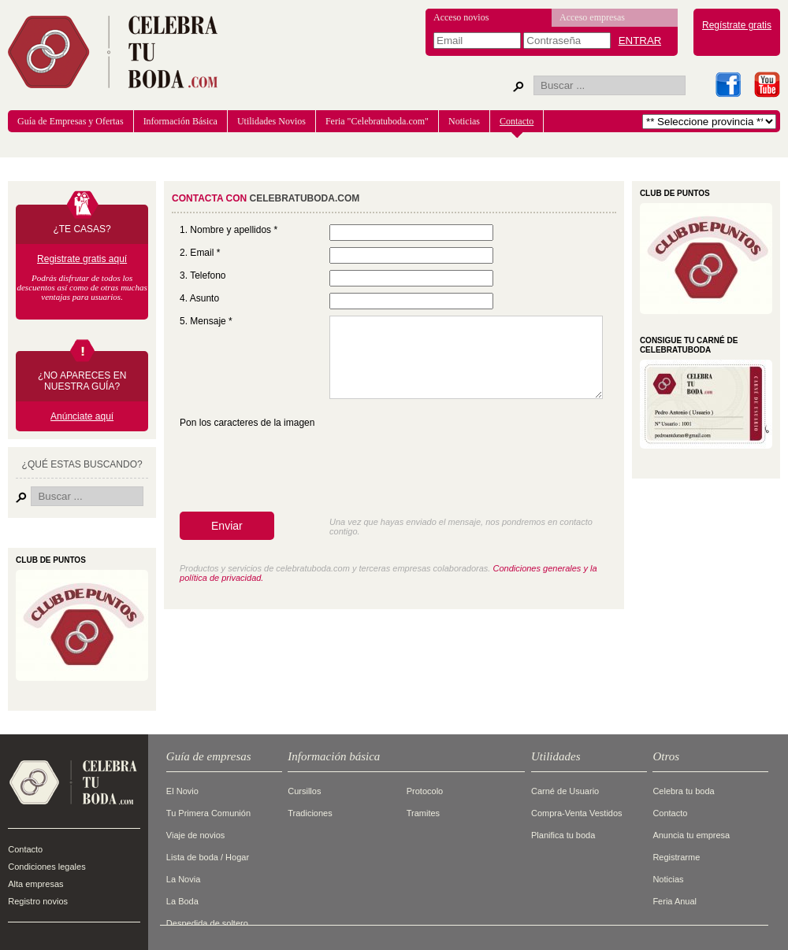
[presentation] (299, 474)
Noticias (464, 121)
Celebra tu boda (683, 791)
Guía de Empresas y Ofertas (70, 121)
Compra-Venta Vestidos (577, 813)
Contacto (516, 121)
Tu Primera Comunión (208, 813)
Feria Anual (674, 901)
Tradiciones (310, 813)
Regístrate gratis (736, 25)
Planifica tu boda (563, 835)
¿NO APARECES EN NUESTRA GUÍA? (82, 381)
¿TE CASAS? (81, 229)
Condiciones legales (46, 866)
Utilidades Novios (271, 121)
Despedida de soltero (207, 923)
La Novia (183, 879)
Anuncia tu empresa (691, 835)
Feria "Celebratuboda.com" (377, 121)
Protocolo (425, 791)
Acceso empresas (592, 17)
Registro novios (38, 901)
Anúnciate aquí (81, 416)
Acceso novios (461, 17)
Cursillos (304, 791)
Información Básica (180, 121)
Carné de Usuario (565, 791)
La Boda (182, 901)
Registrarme (676, 857)
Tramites (423, 813)
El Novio (182, 791)
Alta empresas (35, 884)
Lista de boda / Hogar (207, 857)
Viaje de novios (195, 835)
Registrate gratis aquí (82, 258)
